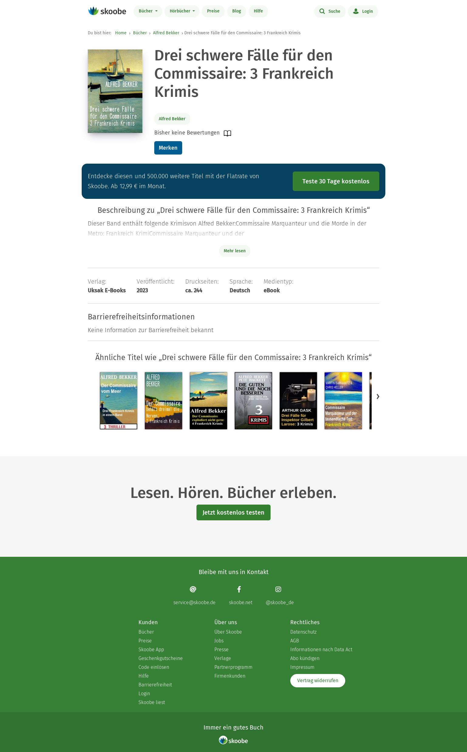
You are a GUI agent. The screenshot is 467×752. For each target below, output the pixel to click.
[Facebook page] (240, 595)
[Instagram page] (280, 595)
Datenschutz (303, 632)
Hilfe (258, 11)
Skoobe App (151, 649)
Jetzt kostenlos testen (233, 512)
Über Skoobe (228, 632)
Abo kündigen (304, 658)
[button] (378, 396)
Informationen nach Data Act (321, 649)
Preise (213, 11)
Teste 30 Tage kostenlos (336, 181)
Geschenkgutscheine (160, 658)
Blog (236, 11)
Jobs (218, 641)
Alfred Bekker (166, 33)
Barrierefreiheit (155, 685)
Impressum (302, 667)
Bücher (146, 11)
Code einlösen (153, 667)
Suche (329, 11)
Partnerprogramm (233, 667)
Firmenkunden (229, 676)
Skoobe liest (151, 702)
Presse (221, 649)
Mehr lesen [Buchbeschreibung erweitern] (235, 251)
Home (121, 33)
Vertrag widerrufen (317, 680)
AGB (294, 641)
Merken (168, 148)
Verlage (222, 658)
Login (363, 11)
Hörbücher (181, 11)
